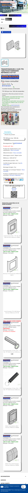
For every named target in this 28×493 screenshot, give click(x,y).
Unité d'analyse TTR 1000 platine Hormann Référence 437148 (12, 312)
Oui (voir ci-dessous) (14, 175)
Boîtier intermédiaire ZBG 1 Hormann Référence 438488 (12, 426)
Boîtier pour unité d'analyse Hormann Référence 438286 (12, 464)
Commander (6, 32)
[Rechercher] (7, 2)
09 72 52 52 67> (15, 105)
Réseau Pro (4, 15)
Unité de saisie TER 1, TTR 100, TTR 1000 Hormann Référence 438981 (12, 236)
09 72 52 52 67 (18, 143)
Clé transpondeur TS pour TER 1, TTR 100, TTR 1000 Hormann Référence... (12, 351)
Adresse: (3, 480)
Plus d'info (23, 487)
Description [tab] (7, 132)
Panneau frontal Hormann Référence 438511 (12, 274)
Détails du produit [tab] (10, 134)
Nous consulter (15, 150)
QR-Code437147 (14, 189)
